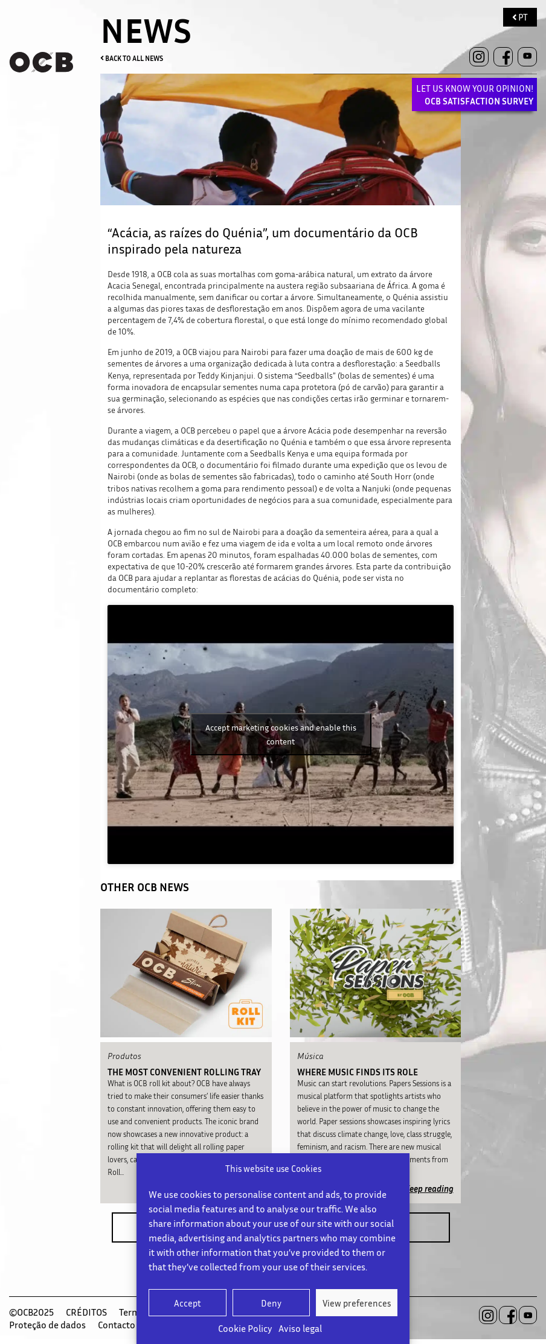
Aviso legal (300, 1328)
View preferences (357, 1303)
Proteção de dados (47, 1325)
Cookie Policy (245, 1328)
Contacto (116, 1325)
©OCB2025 (31, 1312)
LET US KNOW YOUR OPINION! (474, 94)
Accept (187, 1303)
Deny (271, 1303)
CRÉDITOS (86, 1312)
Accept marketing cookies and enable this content (280, 734)
